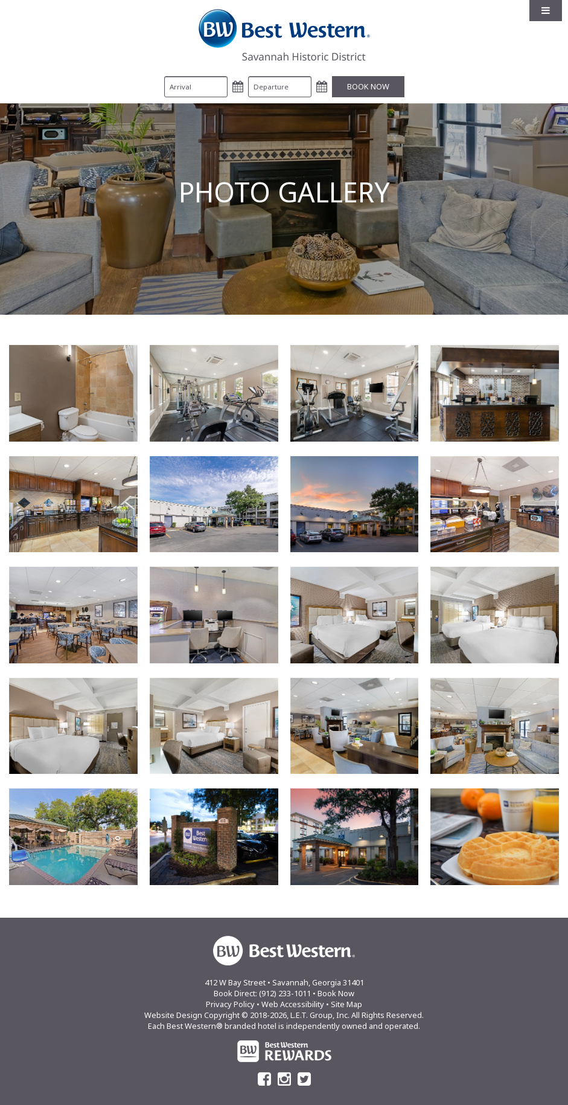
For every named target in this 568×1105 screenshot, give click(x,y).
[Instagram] (284, 1079)
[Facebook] (264, 1079)
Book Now (336, 993)
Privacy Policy (230, 1004)
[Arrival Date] (196, 86)
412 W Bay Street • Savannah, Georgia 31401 (284, 982)
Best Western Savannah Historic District (284, 35)
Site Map (346, 1004)
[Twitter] (304, 1079)
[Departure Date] (279, 86)
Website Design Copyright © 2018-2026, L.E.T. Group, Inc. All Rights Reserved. (284, 1015)
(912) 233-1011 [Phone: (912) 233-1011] (285, 993)
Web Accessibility (292, 1004)
